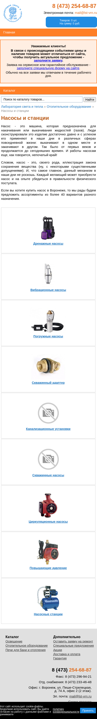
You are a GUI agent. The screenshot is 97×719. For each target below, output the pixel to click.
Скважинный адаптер (48, 382)
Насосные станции (48, 614)
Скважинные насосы (48, 475)
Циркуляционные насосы (48, 521)
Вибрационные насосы (48, 290)
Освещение (13, 641)
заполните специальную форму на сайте (48, 68)
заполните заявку (48, 60)
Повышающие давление (48, 568)
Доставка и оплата (66, 654)
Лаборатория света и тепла (12, 13)
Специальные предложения (73, 645)
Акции (57, 650)
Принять (88, 710)
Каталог (9, 90)
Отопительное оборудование (26, 645)
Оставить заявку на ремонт (73, 641)
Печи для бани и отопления (25, 650)
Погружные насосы (48, 336)
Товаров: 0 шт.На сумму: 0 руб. (70, 22)
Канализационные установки (48, 429)
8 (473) (74, 6)
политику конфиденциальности (66, 710)
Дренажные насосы (48, 243)
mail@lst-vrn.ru (86, 13)
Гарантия (60, 658)
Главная (9, 32)
